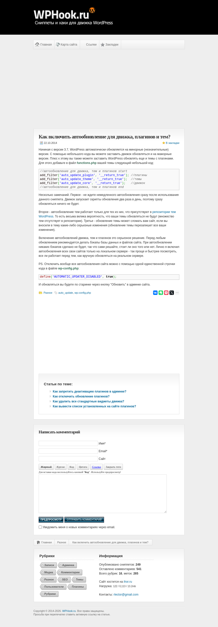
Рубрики (50, 601)
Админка (68, 572)
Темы (79, 586)
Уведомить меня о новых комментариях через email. (79, 534)
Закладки (112, 44)
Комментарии (70, 579)
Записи (49, 572)
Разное (48, 292)
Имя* (102, 443)
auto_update (65, 292)
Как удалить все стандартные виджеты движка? (88, 401)
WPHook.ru (69, 618)
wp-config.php (83, 292)
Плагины (78, 594)
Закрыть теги (113, 466)
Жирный (46, 466)
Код (72, 466)
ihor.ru (128, 589)
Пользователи (54, 594)
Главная (46, 44)
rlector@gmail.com (126, 602)
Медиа (48, 579)
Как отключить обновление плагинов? (81, 396)
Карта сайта (69, 44)
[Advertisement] (109, 89)
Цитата (83, 466)
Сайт (102, 459)
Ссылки (91, 44)
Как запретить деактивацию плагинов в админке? (89, 391)
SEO (65, 586)
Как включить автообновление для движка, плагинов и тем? (110, 549)
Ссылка (96, 466)
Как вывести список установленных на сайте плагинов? (94, 406)
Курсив (61, 466)
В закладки (172, 142)
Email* (103, 451)
